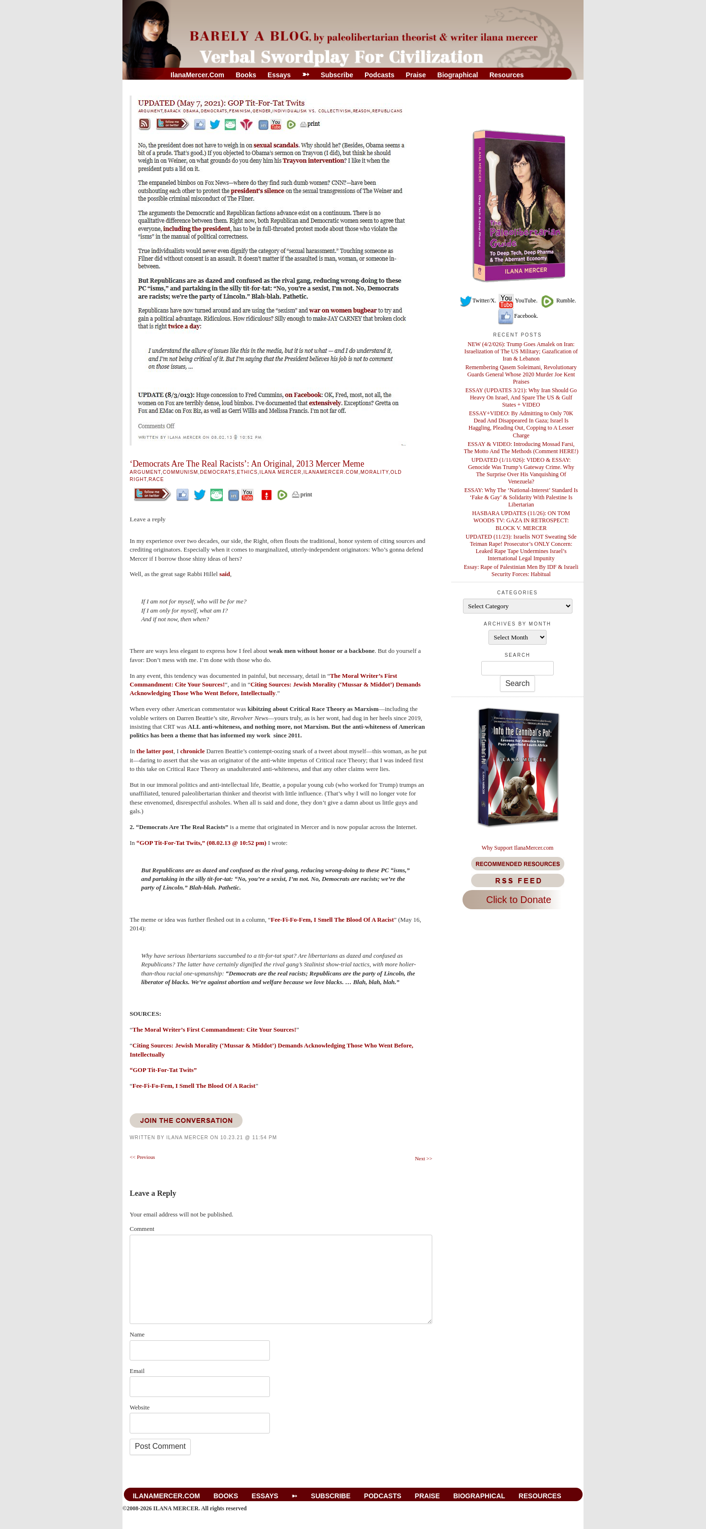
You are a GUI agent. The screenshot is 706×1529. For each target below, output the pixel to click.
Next (423, 1158)
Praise (416, 75)
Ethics (247, 472)
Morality (374, 472)
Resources (506, 75)
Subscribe (337, 75)
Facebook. (517, 316)
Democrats (217, 472)
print (301, 494)
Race (156, 479)
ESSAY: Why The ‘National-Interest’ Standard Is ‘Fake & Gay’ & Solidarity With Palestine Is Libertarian (521, 497)
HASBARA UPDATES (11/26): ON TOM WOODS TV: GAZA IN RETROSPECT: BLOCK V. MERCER (521, 520)
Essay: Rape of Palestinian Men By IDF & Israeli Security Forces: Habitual (521, 571)
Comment (142, 1228)
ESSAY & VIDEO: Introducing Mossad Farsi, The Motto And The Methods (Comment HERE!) (521, 448)
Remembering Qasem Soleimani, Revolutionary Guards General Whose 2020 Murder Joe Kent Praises (521, 374)
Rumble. (557, 300)
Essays (279, 75)
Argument (145, 472)
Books (246, 75)
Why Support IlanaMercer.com (518, 847)
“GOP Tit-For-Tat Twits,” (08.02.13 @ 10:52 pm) (201, 842)
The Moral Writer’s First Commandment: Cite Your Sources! (214, 1029)
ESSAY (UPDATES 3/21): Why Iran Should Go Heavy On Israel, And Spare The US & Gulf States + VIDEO (521, 397)
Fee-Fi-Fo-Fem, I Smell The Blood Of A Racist (332, 919)
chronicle (193, 751)
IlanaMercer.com (197, 75)
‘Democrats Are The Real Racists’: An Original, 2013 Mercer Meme (247, 464)
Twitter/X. (478, 300)
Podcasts (379, 75)
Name (137, 1334)
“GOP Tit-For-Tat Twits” (163, 1069)
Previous (142, 1157)
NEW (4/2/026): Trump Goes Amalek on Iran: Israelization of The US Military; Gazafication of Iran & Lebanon (521, 351)
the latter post (154, 751)
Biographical (458, 75)
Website (140, 1407)
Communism (180, 472)
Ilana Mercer (280, 472)
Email (137, 1370)
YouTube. (517, 300)
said (224, 574)
